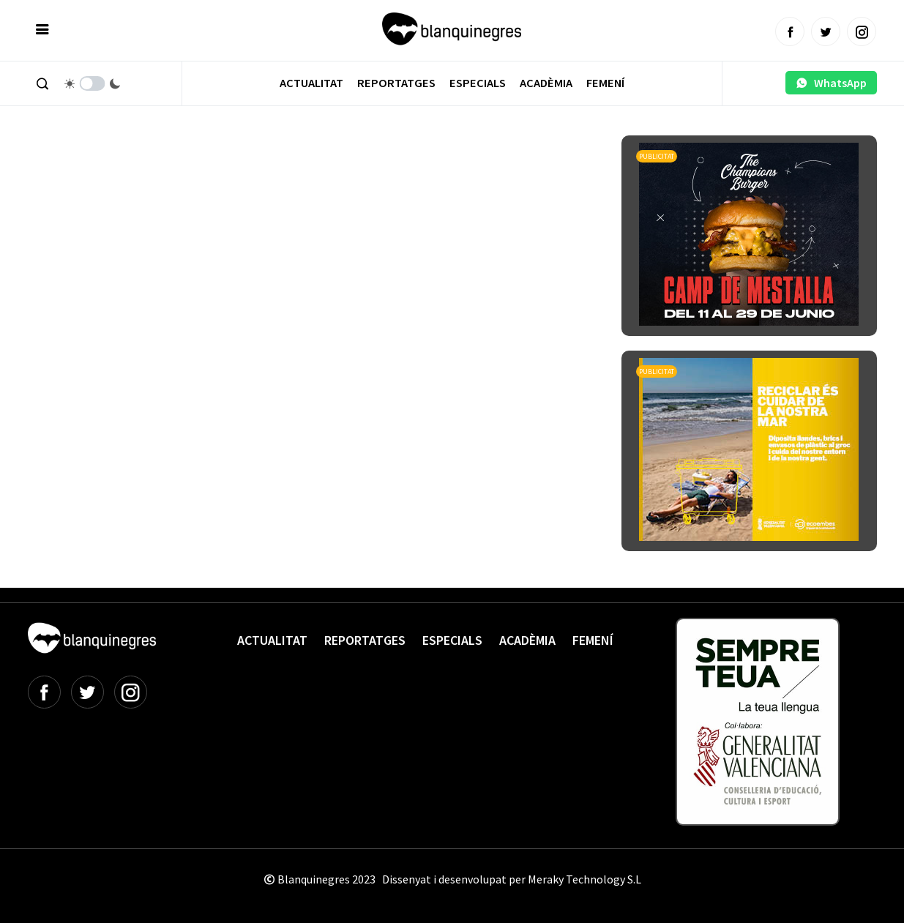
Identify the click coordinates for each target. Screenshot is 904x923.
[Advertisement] (294, 176)
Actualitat (311, 83)
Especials (477, 83)
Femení (605, 83)
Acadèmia (546, 83)
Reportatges (396, 83)
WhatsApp (831, 82)
